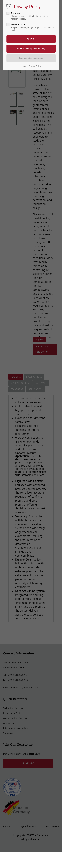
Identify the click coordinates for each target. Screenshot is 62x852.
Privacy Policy (35, 66)
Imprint (24, 66)
